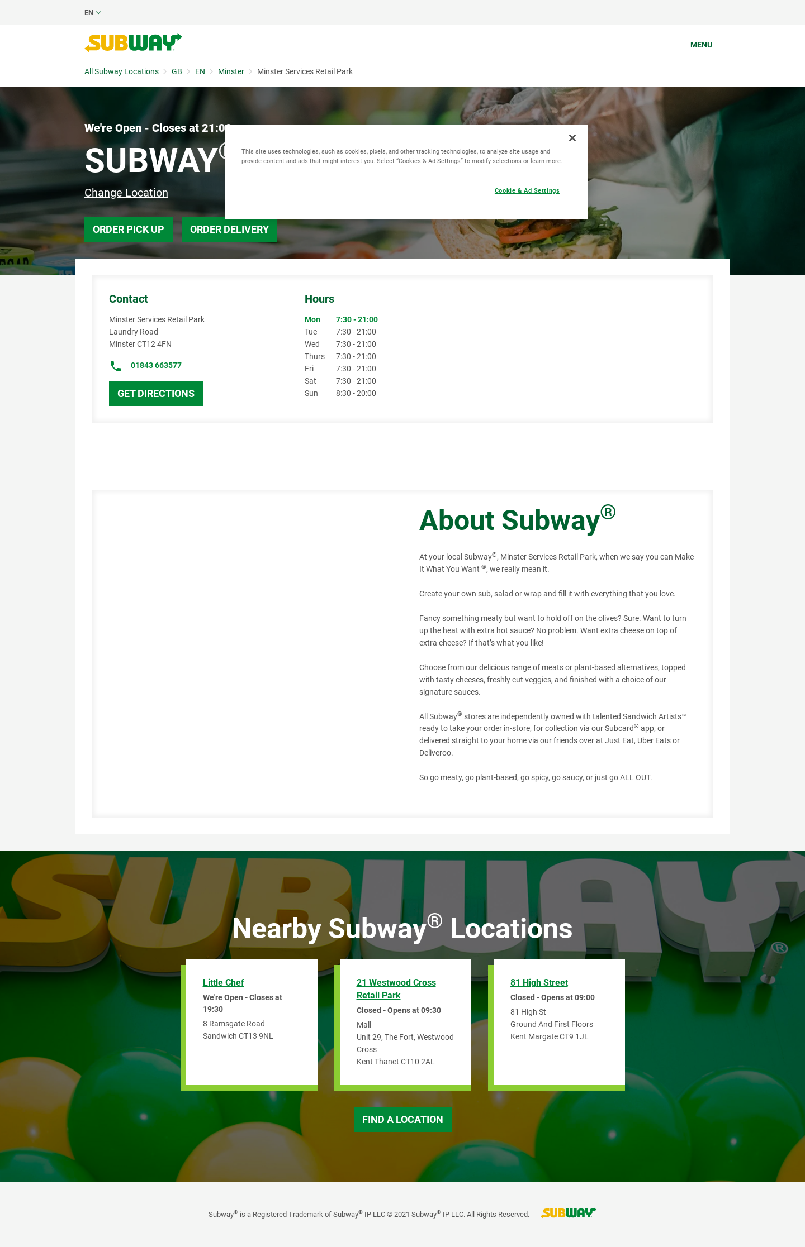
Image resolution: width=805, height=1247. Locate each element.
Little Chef (223, 982)
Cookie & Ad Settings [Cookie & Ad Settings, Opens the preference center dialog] (527, 190)
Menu (701, 44)
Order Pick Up (128, 229)
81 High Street (539, 982)
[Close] (572, 138)
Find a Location (402, 1119)
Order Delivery (229, 229)
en (88, 12)
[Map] (243, 654)
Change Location (126, 192)
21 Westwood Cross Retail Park (396, 989)
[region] (406, 172)
